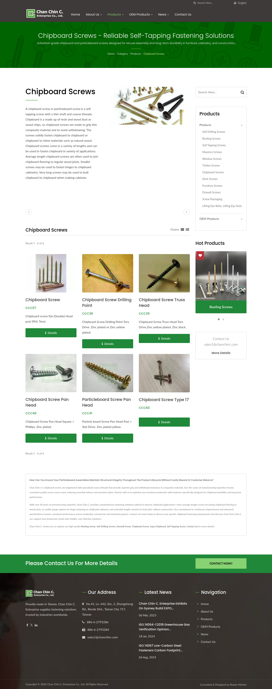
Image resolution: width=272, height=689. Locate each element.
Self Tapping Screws (214, 145)
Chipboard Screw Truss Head (162, 302)
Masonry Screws (212, 152)
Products (115, 14)
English (242, 3)
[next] (186, 212)
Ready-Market (238, 684)
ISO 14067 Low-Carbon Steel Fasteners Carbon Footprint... (160, 647)
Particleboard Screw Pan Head (106, 402)
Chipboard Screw (43, 300)
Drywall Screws (211, 192)
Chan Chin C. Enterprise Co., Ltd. (66, 683)
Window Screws (212, 158)
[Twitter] (31, 624)
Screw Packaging (212, 199)
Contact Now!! (220, 563)
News (163, 14)
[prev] (29, 212)
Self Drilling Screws (213, 131)
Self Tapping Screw (176, 526)
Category (122, 53)
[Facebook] (27, 624)
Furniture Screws (212, 185)
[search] (194, 3)
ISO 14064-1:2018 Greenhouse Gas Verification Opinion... (164, 626)
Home (75, 14)
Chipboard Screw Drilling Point (106, 302)
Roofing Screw (88, 526)
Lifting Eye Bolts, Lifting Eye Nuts (222, 206)
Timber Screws (211, 165)
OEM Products (141, 14)
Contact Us (183, 14)
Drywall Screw (124, 526)
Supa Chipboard (158, 526)
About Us (94, 14)
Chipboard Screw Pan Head (47, 402)
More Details (221, 353)
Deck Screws (210, 178)
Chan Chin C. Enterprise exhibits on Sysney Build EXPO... (163, 605)
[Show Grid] (182, 229)
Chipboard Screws (154, 53)
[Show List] (187, 229)
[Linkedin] (36, 624)
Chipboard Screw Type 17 (164, 399)
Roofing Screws (211, 138)
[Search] (214, 3)
